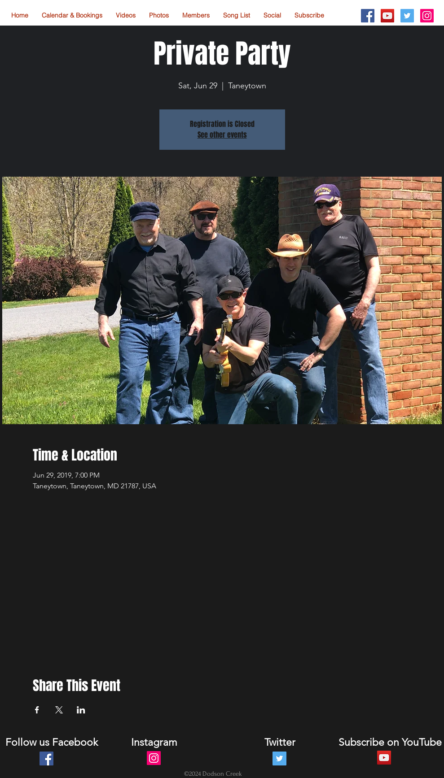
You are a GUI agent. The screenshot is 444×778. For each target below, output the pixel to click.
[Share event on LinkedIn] (81, 709)
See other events (222, 135)
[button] (272, 15)
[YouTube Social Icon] (387, 15)
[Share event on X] (59, 709)
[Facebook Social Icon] (367, 15)
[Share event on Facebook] (37, 709)
